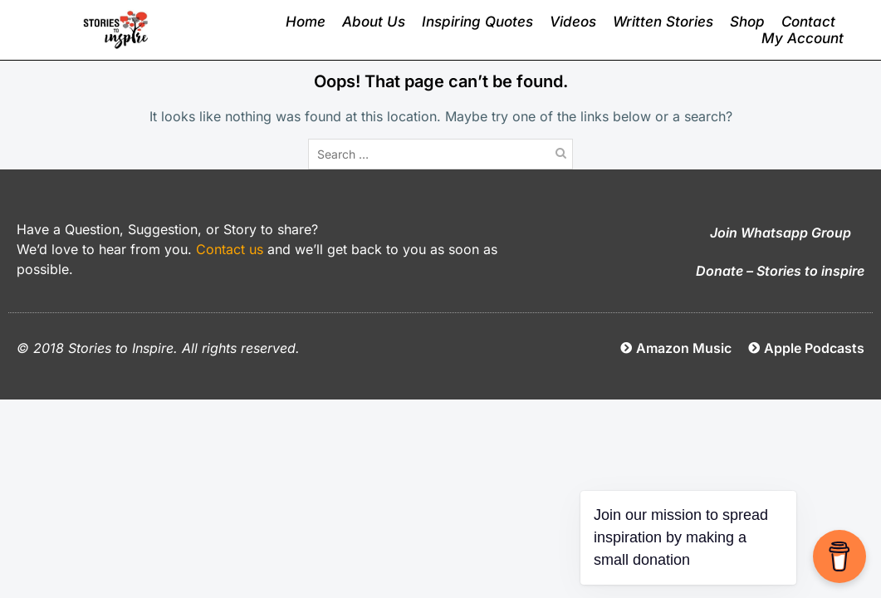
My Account (802, 38)
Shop (747, 21)
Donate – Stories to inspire (780, 270)
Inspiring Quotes (477, 21)
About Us (373, 21)
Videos (573, 21)
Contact (808, 21)
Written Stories (663, 21)
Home (305, 21)
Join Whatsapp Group (780, 232)
